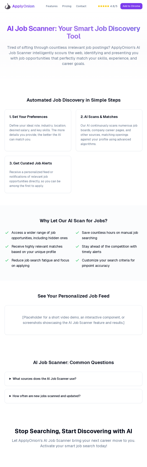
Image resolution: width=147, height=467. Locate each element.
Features (52, 6)
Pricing (66, 6)
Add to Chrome (131, 6)
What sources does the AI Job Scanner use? (44, 379)
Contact (81, 6)
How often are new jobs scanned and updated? (46, 396)
